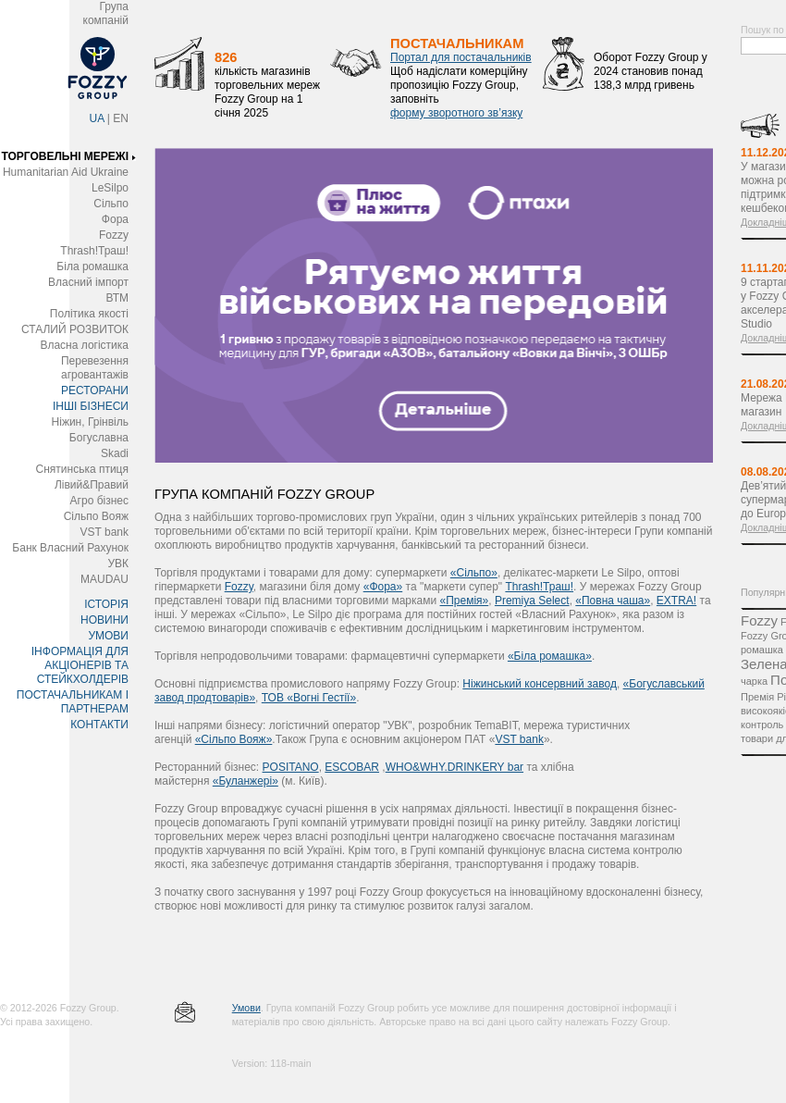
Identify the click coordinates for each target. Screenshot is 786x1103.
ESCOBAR (352, 767)
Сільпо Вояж (96, 516)
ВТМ (117, 297)
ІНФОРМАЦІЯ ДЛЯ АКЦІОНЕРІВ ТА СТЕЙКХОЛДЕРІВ (80, 665)
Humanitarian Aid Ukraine (66, 172)
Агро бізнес (99, 500)
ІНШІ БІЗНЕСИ (91, 406)
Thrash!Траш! (94, 250)
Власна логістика (84, 345)
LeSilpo (110, 187)
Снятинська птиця (82, 469)
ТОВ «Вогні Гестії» (309, 697)
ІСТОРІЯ (106, 604)
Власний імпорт (88, 282)
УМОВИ (108, 635)
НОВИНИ (104, 619)
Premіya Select (532, 600)
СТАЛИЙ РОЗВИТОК (75, 329)
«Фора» (383, 586)
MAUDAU (104, 579)
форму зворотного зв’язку (456, 112)
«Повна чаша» (612, 600)
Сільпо (111, 203)
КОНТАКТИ (99, 724)
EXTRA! (676, 600)
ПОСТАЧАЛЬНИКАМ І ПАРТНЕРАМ (73, 701)
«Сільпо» (473, 572)
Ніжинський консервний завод (539, 683)
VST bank (104, 532)
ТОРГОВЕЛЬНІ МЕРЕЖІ (65, 156)
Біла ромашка (92, 266)
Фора (115, 219)
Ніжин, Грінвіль (90, 421)
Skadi (115, 453)
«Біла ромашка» (550, 656)
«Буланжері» (245, 781)
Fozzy (114, 235)
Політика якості (89, 313)
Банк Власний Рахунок (70, 547)
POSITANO (291, 767)
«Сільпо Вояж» (234, 739)
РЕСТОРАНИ (95, 390)
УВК (118, 563)
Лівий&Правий (92, 484)
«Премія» (464, 600)
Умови (246, 1007)
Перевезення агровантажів (95, 367)
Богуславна (99, 437)
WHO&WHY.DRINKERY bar (454, 767)
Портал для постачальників (461, 57)
